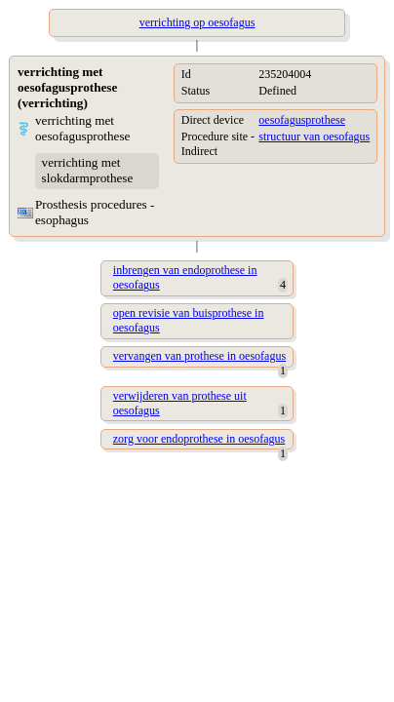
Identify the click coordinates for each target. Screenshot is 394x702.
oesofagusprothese (301, 120)
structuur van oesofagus (314, 136)
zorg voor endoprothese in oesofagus (199, 439)
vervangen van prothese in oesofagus (199, 356)
